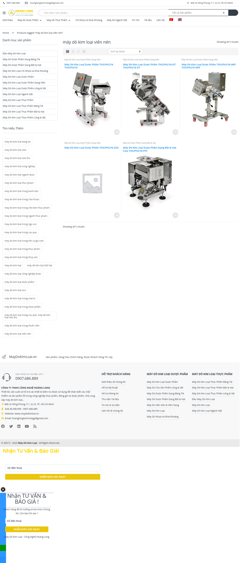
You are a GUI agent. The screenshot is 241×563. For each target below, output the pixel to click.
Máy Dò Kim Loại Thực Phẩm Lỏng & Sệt (24, 117)
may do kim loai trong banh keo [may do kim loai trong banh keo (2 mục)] (21, 191)
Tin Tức (135, 20)
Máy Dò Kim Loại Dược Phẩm (18, 76)
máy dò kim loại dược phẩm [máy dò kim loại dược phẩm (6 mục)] (19, 282)
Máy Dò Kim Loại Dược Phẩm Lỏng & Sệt (24, 88)
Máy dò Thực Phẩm (57, 20)
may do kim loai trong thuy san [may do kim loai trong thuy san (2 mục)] (21, 257)
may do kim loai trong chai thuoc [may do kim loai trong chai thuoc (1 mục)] (22, 199)
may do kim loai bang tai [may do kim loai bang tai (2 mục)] (18, 141)
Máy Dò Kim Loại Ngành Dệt (18, 94)
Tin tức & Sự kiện (110, 405)
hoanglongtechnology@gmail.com (44, 3)
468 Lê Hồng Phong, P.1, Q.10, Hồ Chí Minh (210, 3)
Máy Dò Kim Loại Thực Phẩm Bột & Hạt (23, 111)
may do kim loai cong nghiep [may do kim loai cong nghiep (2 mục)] (20, 166)
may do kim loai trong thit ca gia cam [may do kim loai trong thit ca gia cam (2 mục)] (24, 240)
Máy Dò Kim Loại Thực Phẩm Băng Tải (23, 105)
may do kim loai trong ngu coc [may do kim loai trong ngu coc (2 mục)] (21, 224)
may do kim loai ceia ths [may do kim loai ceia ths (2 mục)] (17, 158)
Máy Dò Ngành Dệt (117, 20)
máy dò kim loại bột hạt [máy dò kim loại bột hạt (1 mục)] (39, 265)
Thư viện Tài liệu (110, 399)
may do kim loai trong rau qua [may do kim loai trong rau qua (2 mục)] (21, 232)
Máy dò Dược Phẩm (28, 20)
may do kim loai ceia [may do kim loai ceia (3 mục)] (15, 149)
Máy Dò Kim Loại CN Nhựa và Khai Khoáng (25, 70)
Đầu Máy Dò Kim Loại (14, 53)
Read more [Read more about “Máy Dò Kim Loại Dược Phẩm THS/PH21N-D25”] (117, 215)
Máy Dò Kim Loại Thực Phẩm (18, 100)
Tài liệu (148, 20)
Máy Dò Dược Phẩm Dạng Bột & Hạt (139, 143)
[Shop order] (125, 51)
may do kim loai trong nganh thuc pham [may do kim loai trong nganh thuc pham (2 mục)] (26, 215)
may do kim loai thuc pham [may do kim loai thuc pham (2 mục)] (19, 182)
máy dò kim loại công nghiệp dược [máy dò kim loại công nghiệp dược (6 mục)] (23, 273)
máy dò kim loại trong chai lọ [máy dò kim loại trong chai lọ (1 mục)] (20, 298)
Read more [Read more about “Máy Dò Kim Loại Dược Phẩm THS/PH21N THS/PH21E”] (117, 132)
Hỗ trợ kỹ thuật (110, 387)
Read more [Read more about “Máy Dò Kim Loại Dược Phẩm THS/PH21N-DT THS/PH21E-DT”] (175, 132)
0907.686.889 (11, 3)
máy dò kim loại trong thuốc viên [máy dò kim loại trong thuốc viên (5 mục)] (22, 325)
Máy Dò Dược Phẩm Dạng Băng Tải (21, 59)
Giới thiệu (8, 20)
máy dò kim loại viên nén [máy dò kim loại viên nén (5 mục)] (18, 333)
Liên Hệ (160, 20)
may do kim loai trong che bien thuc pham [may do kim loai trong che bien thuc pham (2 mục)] (27, 207)
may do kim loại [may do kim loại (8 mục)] (13, 265)
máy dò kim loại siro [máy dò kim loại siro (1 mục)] (15, 290)
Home (6, 32)
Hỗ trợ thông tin (110, 393)
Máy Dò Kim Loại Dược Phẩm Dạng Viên (82, 59)
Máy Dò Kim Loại (156, 410)
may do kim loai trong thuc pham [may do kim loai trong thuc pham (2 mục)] (22, 248)
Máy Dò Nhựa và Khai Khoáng (162, 416)
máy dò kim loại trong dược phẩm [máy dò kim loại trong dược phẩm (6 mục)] (23, 306)
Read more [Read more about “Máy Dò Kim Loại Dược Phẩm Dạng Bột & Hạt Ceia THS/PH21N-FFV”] (175, 215)
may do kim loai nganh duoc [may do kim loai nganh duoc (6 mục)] (20, 174)
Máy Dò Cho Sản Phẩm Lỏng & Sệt (165, 387)
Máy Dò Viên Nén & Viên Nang (163, 405)
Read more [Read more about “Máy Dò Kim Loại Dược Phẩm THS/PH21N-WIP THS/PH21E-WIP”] (234, 132)
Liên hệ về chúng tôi (112, 410)
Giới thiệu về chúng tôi (114, 381)
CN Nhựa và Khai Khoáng (88, 20)
